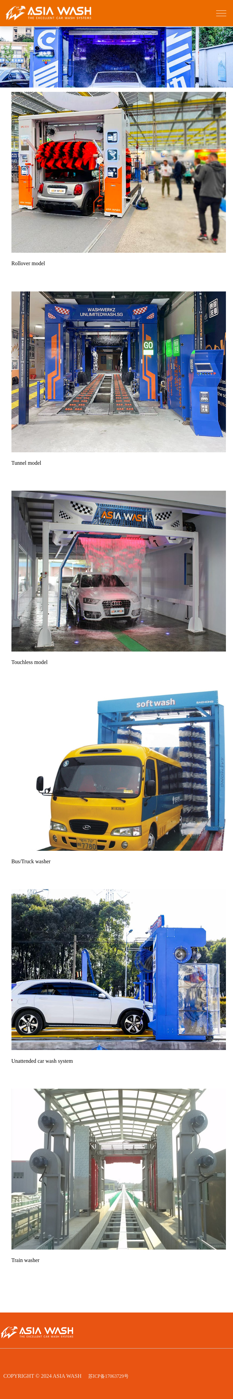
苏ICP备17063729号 (108, 1376)
